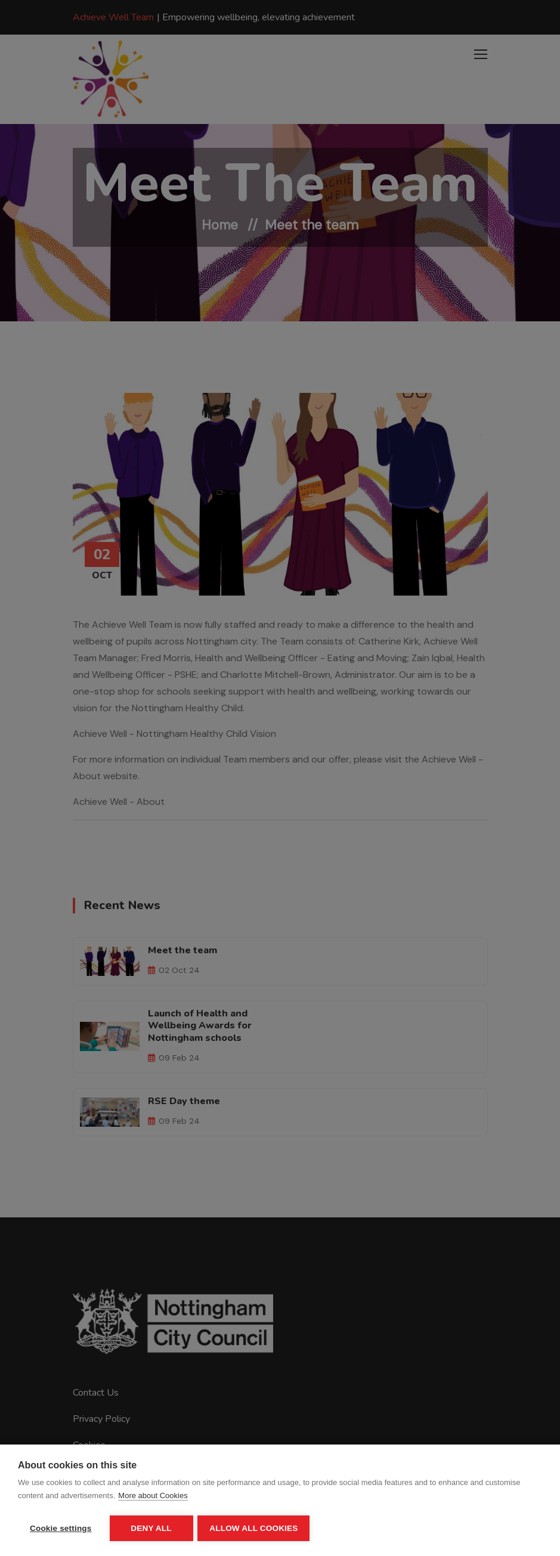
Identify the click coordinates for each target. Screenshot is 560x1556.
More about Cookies (152, 1496)
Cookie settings (61, 1528)
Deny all (151, 1528)
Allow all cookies (255, 1528)
